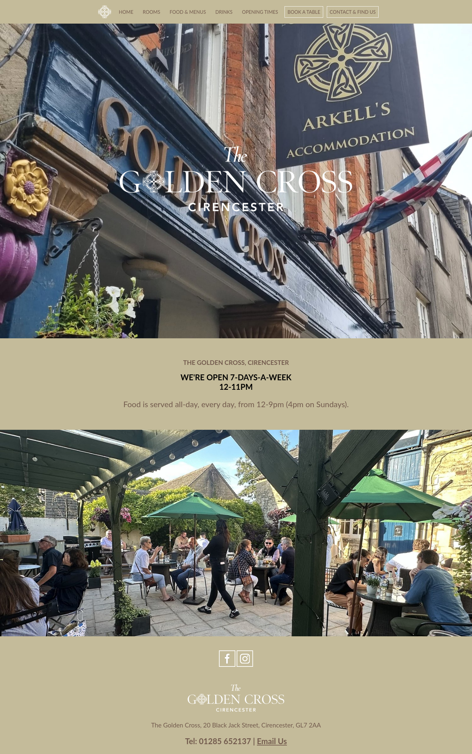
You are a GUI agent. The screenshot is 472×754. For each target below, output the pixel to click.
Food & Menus (188, 12)
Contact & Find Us (353, 12)
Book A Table (303, 12)
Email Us (272, 741)
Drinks (223, 12)
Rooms (151, 12)
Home (126, 12)
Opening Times (260, 12)
